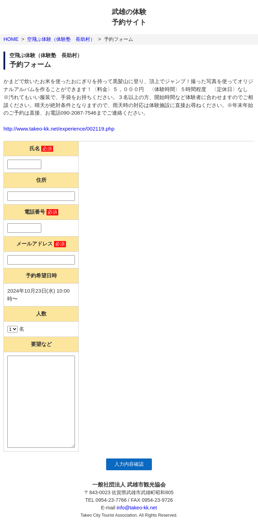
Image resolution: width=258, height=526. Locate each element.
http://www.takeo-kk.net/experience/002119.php (58, 129)
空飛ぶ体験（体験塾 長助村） (61, 39)
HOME (10, 39)
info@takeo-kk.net (137, 507)
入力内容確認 (129, 464)
